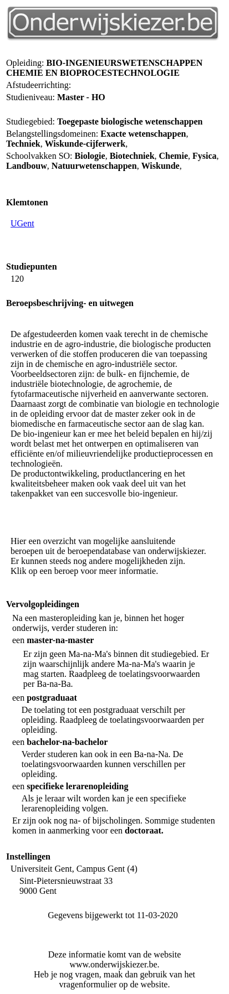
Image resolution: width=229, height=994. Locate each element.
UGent (22, 223)
